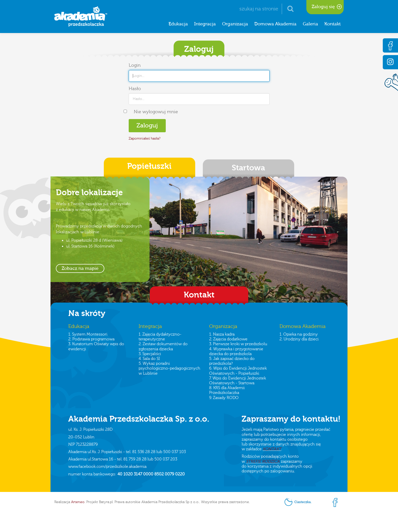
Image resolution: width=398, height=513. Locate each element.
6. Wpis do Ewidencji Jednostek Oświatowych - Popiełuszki (238, 370)
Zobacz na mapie (80, 268)
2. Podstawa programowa (91, 339)
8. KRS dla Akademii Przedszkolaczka (227, 390)
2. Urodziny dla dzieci (299, 339)
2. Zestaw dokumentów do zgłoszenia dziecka (163, 346)
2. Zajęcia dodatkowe (228, 339)
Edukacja (178, 24)
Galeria (310, 24)
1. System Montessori (87, 334)
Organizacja (235, 24)
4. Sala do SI (149, 358)
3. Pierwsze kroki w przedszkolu (238, 344)
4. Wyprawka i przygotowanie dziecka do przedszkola (236, 351)
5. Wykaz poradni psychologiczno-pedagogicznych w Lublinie (169, 368)
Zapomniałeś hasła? (144, 139)
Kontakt (332, 24)
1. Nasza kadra (222, 334)
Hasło (135, 88)
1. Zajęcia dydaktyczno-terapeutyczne (160, 336)
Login (135, 65)
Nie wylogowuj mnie (156, 111)
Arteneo (78, 502)
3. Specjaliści (150, 354)
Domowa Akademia (275, 24)
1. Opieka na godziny (298, 334)
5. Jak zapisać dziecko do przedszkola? (232, 361)
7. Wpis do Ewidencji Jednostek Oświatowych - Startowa (237, 380)
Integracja (205, 24)
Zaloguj (147, 125)
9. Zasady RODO (224, 397)
